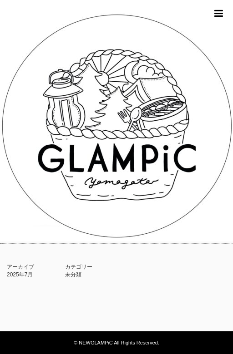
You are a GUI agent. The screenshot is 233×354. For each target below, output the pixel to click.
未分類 (73, 274)
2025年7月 (20, 274)
